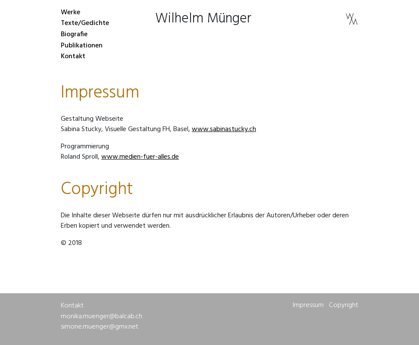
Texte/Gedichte (85, 23)
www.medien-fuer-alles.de (140, 157)
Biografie (74, 34)
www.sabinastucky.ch (224, 129)
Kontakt (73, 56)
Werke (70, 12)
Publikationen (82, 45)
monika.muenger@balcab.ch (101, 316)
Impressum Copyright (325, 305)
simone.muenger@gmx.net (99, 326)
